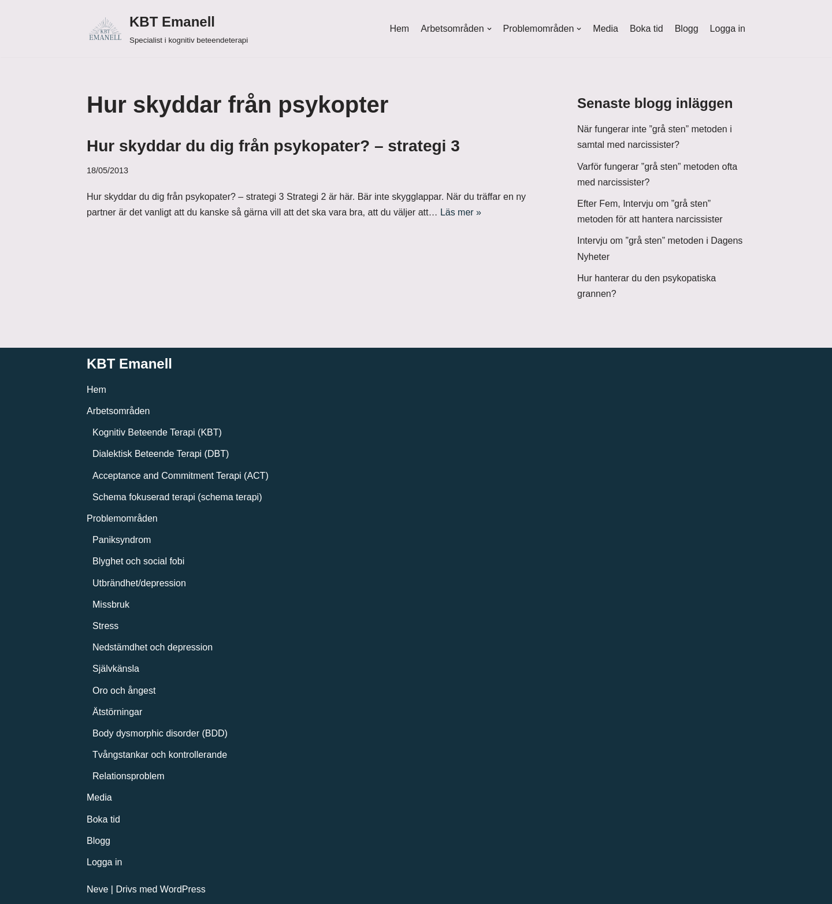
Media (605, 29)
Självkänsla (115, 669)
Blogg (687, 29)
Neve (97, 889)
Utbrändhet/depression (139, 583)
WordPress (183, 889)
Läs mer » (460, 212)
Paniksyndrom (121, 540)
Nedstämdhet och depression (152, 647)
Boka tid (646, 29)
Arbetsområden (118, 411)
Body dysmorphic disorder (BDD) (160, 733)
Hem (399, 29)
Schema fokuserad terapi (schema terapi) (177, 497)
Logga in (727, 29)
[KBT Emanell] (167, 28)
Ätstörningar (117, 712)
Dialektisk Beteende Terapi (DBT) (160, 454)
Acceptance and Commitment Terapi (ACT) (180, 476)
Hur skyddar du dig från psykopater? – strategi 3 (273, 146)
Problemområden (122, 518)
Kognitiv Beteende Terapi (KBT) (157, 432)
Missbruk (110, 604)
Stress (105, 626)
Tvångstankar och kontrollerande (159, 755)
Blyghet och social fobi (138, 561)
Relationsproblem (128, 776)
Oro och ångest (123, 690)
